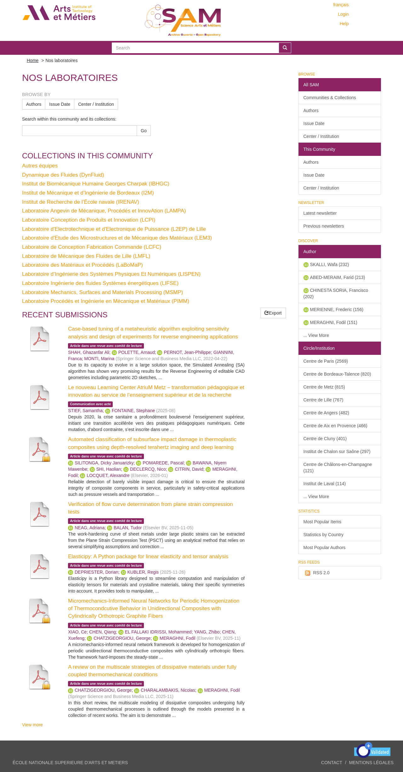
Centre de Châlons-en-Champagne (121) (338, 467)
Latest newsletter (320, 213)
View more (32, 724)
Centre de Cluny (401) (325, 438)
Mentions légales (371, 762)
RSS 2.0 (317, 573)
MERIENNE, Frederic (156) (337, 309)
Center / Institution (96, 104)
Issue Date (59, 104)
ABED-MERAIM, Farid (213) (337, 277)
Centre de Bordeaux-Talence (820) (337, 374)
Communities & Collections (330, 97)
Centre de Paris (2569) (326, 361)
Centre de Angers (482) (326, 412)
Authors (33, 104)
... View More (316, 335)
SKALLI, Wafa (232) (329, 264)
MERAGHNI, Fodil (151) (333, 322)
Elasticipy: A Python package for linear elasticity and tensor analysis (148, 556)
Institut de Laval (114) (325, 483)
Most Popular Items (323, 521)
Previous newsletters (324, 226)
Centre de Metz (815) (324, 386)
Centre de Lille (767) (323, 399)
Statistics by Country (324, 534)
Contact (331, 762)
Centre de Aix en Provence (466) (335, 425)
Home (32, 60)
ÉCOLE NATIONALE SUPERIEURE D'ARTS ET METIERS (70, 762)
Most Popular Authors (325, 547)
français (341, 4)
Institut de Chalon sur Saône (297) (337, 451)
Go (144, 130)
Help (344, 23)
